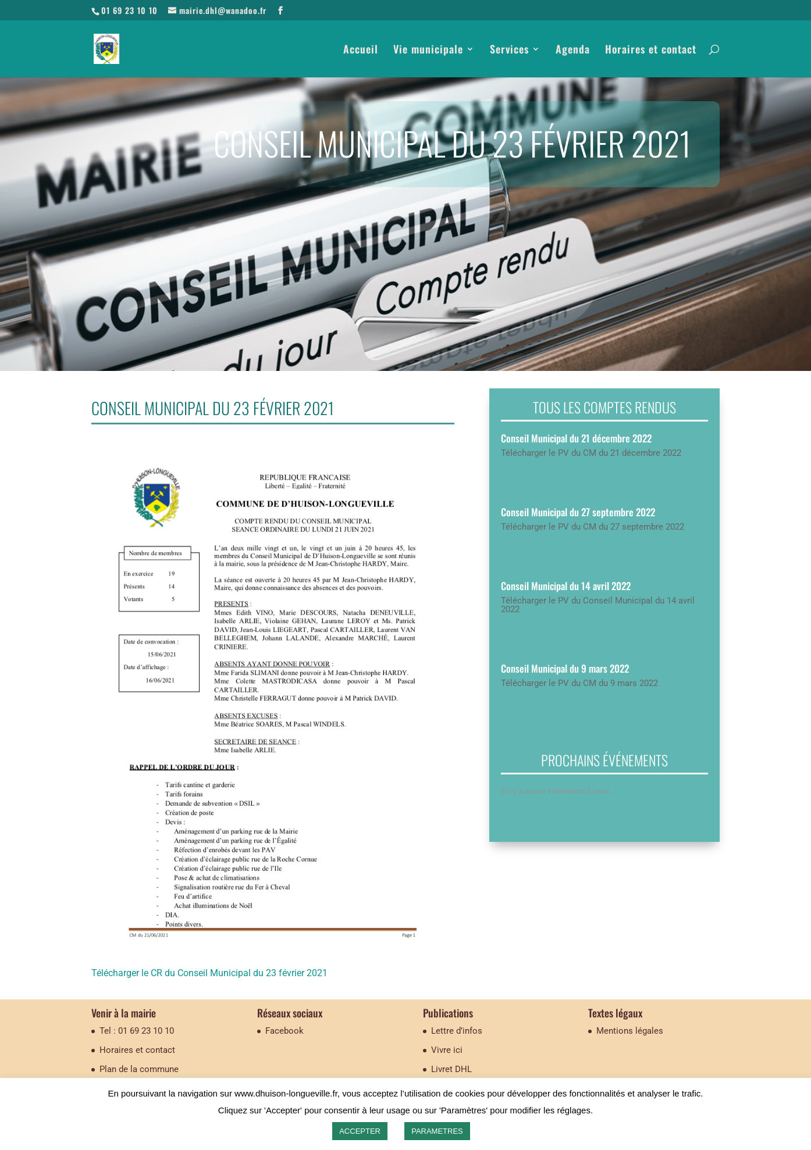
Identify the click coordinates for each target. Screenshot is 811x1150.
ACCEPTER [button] (359, 1131)
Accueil (360, 50)
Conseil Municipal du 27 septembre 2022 (578, 512)
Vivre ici (447, 1050)
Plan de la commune (139, 1069)
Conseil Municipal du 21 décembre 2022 (576, 438)
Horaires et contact (650, 50)
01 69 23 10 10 (129, 10)
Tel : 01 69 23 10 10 (136, 1031)
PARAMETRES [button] (437, 1131)
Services (509, 50)
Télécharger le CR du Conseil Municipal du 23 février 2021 (209, 972)
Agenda (573, 50)
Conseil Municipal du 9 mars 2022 (565, 668)
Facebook (284, 1031)
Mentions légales (629, 1031)
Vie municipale (428, 50)
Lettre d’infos (456, 1031)
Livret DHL (451, 1069)
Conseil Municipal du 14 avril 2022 (566, 585)
